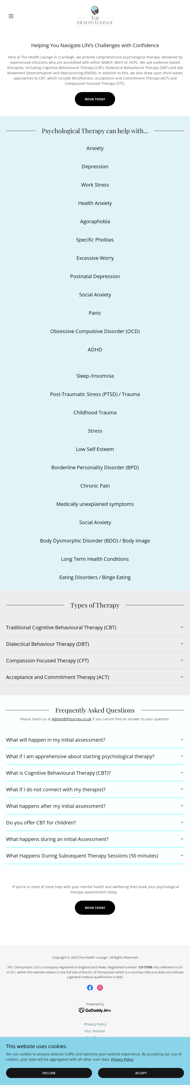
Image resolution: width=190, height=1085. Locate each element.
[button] (19, 16)
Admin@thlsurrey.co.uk (71, 719)
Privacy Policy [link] (95, 1024)
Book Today (95, 99)
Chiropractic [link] (95, 1044)
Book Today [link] (95, 1037)
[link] (95, 16)
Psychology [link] (95, 1051)
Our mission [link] (95, 1031)
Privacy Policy (122, 1076)
